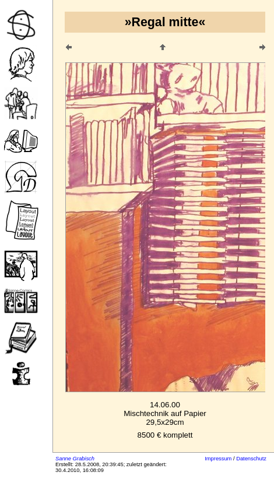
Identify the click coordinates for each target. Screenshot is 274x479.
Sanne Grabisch (74, 459)
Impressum (218, 459)
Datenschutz (251, 459)
